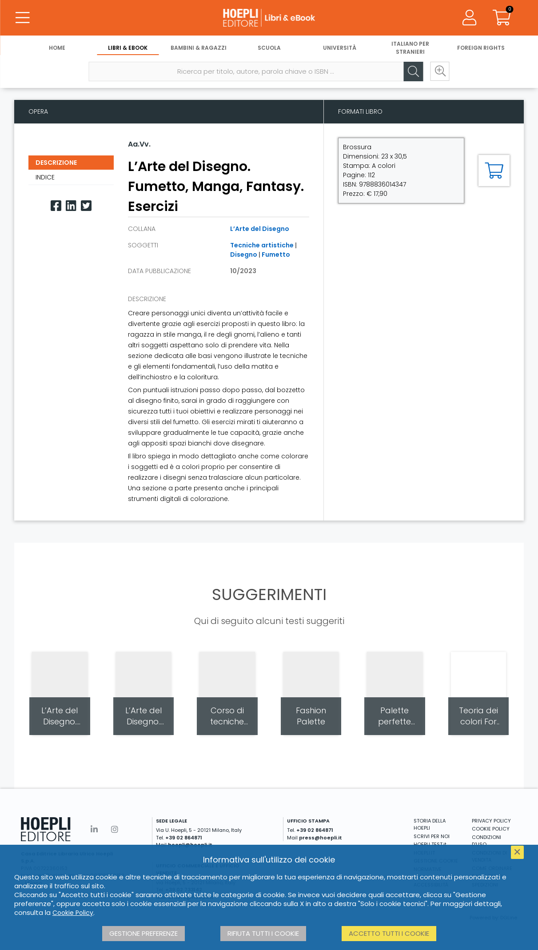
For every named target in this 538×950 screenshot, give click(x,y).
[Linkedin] (71, 206)
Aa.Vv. (139, 144)
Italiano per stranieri (410, 48)
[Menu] (22, 18)
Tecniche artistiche (262, 245)
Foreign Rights (481, 48)
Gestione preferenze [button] (143, 933)
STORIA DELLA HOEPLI (430, 824)
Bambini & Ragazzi (199, 48)
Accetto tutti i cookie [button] (389, 933)
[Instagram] (114, 829)
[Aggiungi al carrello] (494, 170)
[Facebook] (56, 206)
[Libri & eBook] (268, 18)
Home (57, 48)
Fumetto (276, 254)
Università (339, 48)
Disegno (243, 254)
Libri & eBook (127, 48)
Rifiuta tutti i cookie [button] (263, 933)
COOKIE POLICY (491, 828)
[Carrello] (502, 18)
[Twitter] (86, 206)
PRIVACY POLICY (491, 820)
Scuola (269, 48)
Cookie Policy (72, 912)
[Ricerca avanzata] (440, 71)
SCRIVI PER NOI (432, 836)
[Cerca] (413, 71)
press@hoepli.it (320, 837)
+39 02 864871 (183, 837)
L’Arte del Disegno (259, 228)
